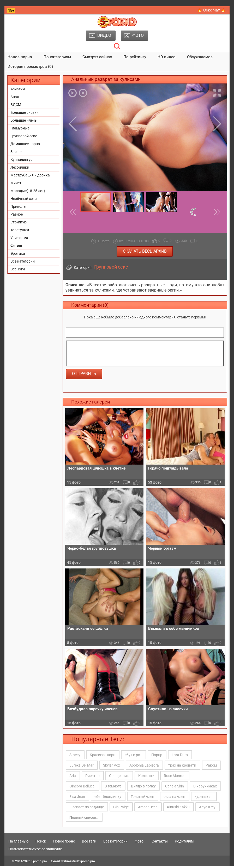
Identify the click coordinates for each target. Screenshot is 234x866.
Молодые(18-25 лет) (27, 191)
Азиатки (17, 89)
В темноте (113, 786)
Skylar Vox (111, 765)
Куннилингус (21, 159)
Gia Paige (121, 807)
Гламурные (19, 128)
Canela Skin (174, 786)
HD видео (167, 57)
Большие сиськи (24, 112)
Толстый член (142, 796)
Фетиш (16, 246)
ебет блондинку (107, 796)
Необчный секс (23, 199)
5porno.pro (39, 861)
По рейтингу (134, 57)
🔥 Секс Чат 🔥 (211, 10)
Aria (72, 776)
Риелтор (92, 776)
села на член (174, 796)
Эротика (17, 253)
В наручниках (205, 786)
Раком (211, 765)
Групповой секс (23, 136)
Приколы (18, 206)
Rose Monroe (174, 776)
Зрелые (16, 152)
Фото (139, 841)
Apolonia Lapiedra (144, 765)
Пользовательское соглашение (35, 849)
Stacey (74, 755)
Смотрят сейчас (97, 57)
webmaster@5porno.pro (78, 861)
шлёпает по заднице (86, 807)
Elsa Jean (77, 796)
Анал (14, 97)
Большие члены (24, 120)
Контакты (159, 841)
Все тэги (89, 841)
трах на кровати (182, 765)
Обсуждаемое (200, 57)
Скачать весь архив (145, 251)
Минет (15, 183)
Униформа (19, 238)
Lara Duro (180, 755)
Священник (119, 776)
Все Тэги (17, 269)
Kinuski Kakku (178, 807)
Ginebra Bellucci (82, 786)
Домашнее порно (25, 144)
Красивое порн (102, 755)
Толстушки (19, 230)
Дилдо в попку (143, 786)
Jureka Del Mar (81, 765)
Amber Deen (148, 807)
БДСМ (15, 105)
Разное (16, 214)
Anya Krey (207, 807)
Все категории (22, 261)
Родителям (184, 841)
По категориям (57, 57)
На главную (18, 841)
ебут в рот (133, 755)
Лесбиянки (19, 167)
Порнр (156, 755)
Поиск (40, 841)
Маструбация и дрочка (30, 175)
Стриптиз (18, 222)
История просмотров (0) (30, 66)
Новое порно (20, 57)
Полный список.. (83, 817)
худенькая (204, 796)
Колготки (146, 776)
